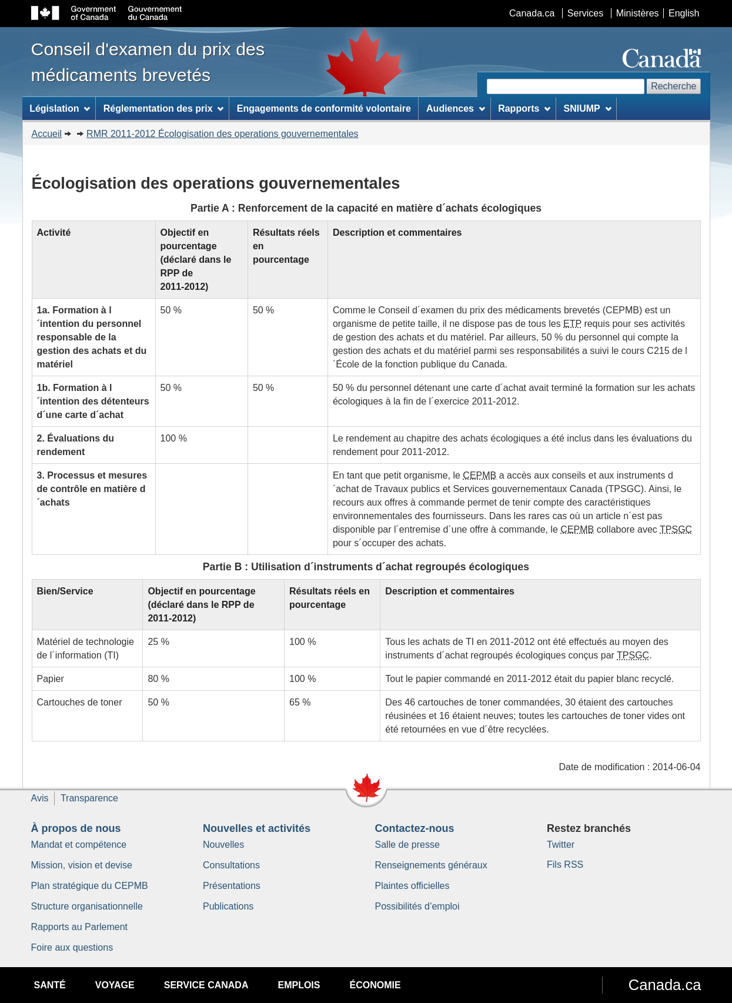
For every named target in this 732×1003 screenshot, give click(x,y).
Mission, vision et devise (82, 865)
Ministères (637, 13)
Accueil (47, 134)
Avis (40, 798)
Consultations (231, 865)
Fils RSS (565, 865)
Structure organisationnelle (87, 906)
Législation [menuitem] (59, 108)
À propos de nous (76, 828)
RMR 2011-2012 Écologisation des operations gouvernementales (222, 134)
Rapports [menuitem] (524, 108)
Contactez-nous (414, 828)
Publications (228, 906)
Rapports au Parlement (79, 927)
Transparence (89, 798)
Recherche (673, 86)
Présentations (231, 886)
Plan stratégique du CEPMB (89, 886)
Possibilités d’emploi (417, 906)
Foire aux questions (72, 947)
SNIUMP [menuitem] (587, 108)
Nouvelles (223, 845)
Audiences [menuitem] (455, 108)
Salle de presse (407, 845)
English (684, 13)
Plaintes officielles (412, 886)
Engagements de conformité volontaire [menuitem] (324, 108)
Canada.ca (531, 13)
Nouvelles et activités (256, 828)
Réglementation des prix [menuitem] (163, 108)
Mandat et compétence (79, 845)
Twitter (560, 845)
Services (585, 13)
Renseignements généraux (431, 865)
